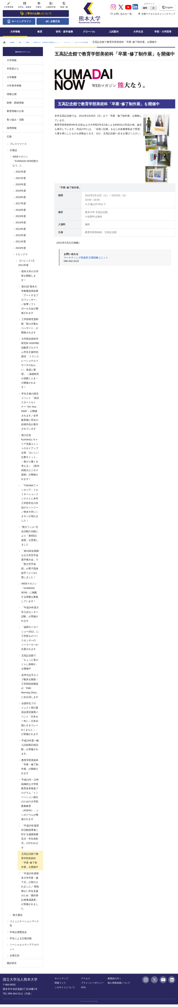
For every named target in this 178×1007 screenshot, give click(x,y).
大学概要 (12, 79)
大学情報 (15, 31)
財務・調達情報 (15, 105)
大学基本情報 (14, 88)
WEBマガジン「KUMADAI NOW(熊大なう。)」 (70, 42)
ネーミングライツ (19, 21)
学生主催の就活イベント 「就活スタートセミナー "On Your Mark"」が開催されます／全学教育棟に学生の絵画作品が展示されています (30, 414)
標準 (145, 8)
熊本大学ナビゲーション (23, 53)
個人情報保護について (119, 985)
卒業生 (39, 5)
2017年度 (20, 206)
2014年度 (20, 225)
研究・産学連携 (64, 31)
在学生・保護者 (24, 5)
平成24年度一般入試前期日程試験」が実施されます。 (30, 750)
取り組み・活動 (15, 122)
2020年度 (20, 187)
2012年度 (20, 237)
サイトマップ (61, 981)
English (167, 7)
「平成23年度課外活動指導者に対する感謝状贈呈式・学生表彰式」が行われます (30, 839)
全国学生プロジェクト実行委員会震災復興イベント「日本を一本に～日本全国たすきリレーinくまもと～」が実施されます (29, 721)
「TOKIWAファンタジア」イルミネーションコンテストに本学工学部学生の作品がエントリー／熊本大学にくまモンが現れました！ (29, 506)
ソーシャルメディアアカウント (24, 949)
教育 (39, 31)
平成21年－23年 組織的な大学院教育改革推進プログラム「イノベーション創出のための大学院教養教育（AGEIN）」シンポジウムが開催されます (31, 802)
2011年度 (20, 244)
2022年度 (20, 174)
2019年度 (20, 193)
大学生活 (138, 31)
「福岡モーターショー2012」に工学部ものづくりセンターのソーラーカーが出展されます (30, 640)
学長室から (13, 71)
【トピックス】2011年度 (131, 42)
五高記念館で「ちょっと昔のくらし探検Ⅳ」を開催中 (29, 665)
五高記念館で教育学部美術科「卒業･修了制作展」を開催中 (29, 863)
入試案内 (114, 31)
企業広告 (52, 21)
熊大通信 (17, 917)
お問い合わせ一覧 (121, 14)
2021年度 (20, 180)
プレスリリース (18, 146)
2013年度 (20, 231)
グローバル (89, 31)
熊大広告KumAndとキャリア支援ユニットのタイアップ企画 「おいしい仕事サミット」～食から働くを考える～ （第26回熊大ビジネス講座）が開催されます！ (30, 459)
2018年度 (20, 199)
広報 (26, 42)
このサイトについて (65, 989)
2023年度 (20, 250)
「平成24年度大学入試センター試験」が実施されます (30, 617)
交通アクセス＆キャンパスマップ (156, 14)
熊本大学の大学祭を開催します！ (29, 278)
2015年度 (20, 218)
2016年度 (20, 212)
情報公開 (12, 96)
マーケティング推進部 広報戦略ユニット (86, 260)
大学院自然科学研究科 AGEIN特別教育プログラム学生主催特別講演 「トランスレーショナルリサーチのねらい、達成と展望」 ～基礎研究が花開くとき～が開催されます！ (30, 365)
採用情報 (12, 130)
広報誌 (36, 42)
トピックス (107, 42)
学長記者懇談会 (18, 934)
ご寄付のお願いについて (36, 13)
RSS (83, 989)
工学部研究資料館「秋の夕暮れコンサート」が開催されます (29, 328)
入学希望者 (8, 5)
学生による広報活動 (20, 941)
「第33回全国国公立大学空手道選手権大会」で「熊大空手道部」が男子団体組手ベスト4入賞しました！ (30, 566)
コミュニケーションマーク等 (24, 926)
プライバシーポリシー (92, 985)
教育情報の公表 (15, 113)
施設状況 (12, 965)
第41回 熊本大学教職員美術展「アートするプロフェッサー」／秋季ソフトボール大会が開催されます (29, 302)
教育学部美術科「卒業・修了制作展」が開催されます (29, 769)
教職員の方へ (114, 981)
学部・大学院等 (162, 31)
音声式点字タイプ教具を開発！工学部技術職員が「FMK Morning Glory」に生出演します (30, 688)
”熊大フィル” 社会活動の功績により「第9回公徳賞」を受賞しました (29, 538)
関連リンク (60, 985)
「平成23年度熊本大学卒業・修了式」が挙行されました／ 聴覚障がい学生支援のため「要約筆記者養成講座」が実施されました (30, 894)
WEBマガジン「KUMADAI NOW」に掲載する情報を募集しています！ (29, 595)
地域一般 (64, 5)
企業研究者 (51, 5)
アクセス (85, 981)
